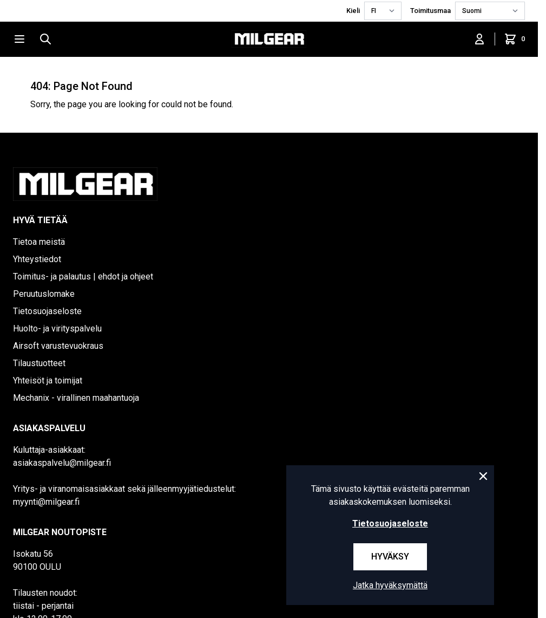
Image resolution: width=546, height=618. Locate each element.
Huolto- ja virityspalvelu (57, 328)
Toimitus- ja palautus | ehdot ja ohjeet (83, 276)
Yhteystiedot (37, 259)
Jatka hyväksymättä (390, 585)
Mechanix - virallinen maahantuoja (76, 398)
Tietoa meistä (39, 242)
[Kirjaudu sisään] (479, 39)
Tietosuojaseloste (47, 311)
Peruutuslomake (44, 294)
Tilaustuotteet (39, 363)
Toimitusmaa (430, 10)
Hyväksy (390, 556)
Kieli (353, 10)
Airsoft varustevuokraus (58, 346)
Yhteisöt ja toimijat (47, 380)
